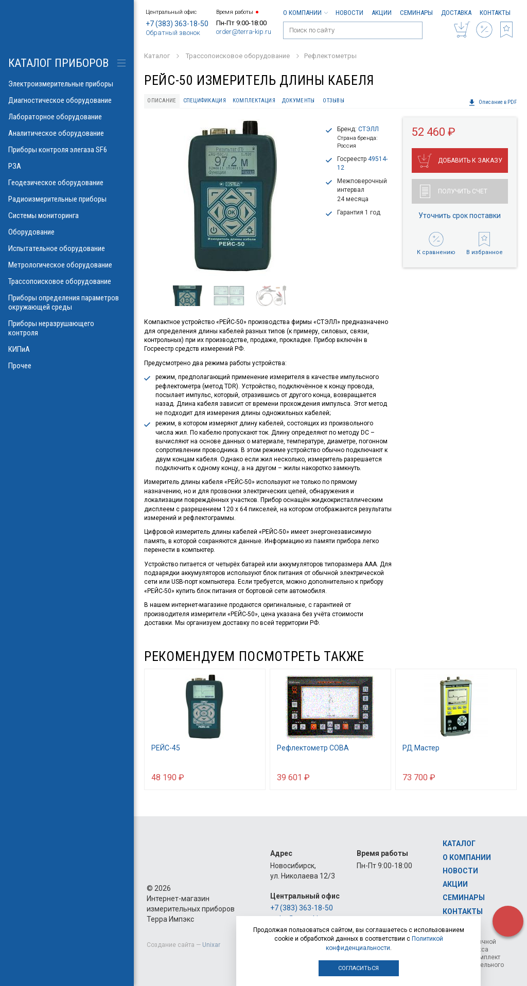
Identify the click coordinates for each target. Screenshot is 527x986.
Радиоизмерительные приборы (67, 199)
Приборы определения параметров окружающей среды (67, 302)
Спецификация (204, 100)
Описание (161, 100)
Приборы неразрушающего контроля (67, 328)
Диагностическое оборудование (67, 100)
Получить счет (453, 191)
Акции (382, 12)
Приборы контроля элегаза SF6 (67, 149)
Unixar (211, 944)
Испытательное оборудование (67, 248)
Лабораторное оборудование (67, 116)
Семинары (416, 12)
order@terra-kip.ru (243, 31)
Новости (349, 12)
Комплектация (254, 100)
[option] (230, 197)
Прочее (67, 365)
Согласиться (358, 968)
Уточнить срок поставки (459, 215)
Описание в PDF (492, 102)
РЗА (67, 166)
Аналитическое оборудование (67, 133)
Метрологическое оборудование (67, 265)
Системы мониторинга (67, 215)
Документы (298, 100)
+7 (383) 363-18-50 (177, 24)
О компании (305, 12)
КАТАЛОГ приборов (58, 63)
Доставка (456, 12)
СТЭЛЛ (368, 129)
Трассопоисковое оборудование (67, 281)
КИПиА (67, 349)
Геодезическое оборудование (67, 182)
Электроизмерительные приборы (67, 83)
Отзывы (333, 100)
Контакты (495, 12)
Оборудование (67, 232)
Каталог (459, 843)
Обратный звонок (173, 33)
